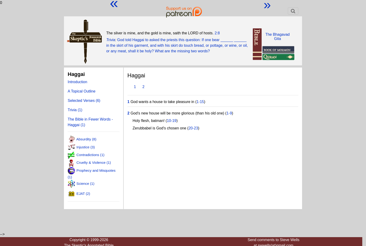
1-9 (229, 113)
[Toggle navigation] (293, 10)
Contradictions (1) (91, 155)
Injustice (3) (86, 147)
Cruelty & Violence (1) (94, 162)
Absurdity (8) (86, 139)
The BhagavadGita (277, 36)
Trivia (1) (75, 110)
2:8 (217, 33)
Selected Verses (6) (84, 101)
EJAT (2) (83, 194)
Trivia (110, 40)
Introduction (77, 82)
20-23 (193, 128)
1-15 (200, 102)
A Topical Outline (81, 91)
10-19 (171, 121)
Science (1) (86, 183)
